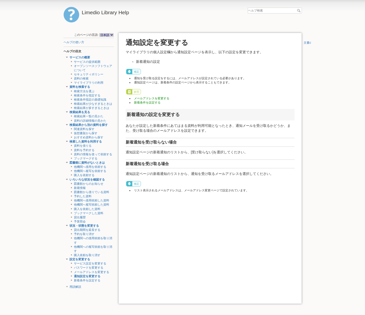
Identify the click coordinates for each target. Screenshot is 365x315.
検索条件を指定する (87, 95)
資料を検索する (79, 87)
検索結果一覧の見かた (88, 116)
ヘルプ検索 (299, 10)
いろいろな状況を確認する (87, 179)
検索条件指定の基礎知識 (90, 99)
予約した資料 (83, 196)
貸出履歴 (80, 217)
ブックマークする (85, 158)
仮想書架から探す (85, 133)
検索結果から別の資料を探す (88, 125)
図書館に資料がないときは (87, 162)
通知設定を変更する (87, 276)
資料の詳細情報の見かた (90, 120)
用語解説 (75, 287)
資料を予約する (84, 150)
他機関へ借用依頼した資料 (91, 200)
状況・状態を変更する (84, 225)
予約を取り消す (84, 234)
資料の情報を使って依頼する (93, 154)
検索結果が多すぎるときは (91, 108)
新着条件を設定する (87, 280)
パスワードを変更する (88, 267)
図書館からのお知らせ (88, 183)
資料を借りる (83, 145)
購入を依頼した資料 (87, 209)
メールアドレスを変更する (91, 272)
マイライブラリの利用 (88, 82)
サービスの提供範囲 (87, 62)
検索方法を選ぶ (84, 91)
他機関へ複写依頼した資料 (91, 204)
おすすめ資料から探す (88, 137)
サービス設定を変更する (90, 263)
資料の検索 (81, 78)
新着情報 (80, 188)
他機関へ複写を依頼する (90, 171)
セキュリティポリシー (88, 74)
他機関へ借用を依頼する (90, 167)
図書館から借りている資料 (91, 192)
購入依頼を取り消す (87, 255)
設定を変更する (79, 259)
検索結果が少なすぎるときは (93, 103)
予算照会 (80, 221)
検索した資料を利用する (85, 141)
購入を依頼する (84, 175)
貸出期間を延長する (87, 230)
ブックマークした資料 (88, 213)
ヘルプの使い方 (74, 42)
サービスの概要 (79, 57)
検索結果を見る (79, 112)
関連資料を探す (84, 129)
